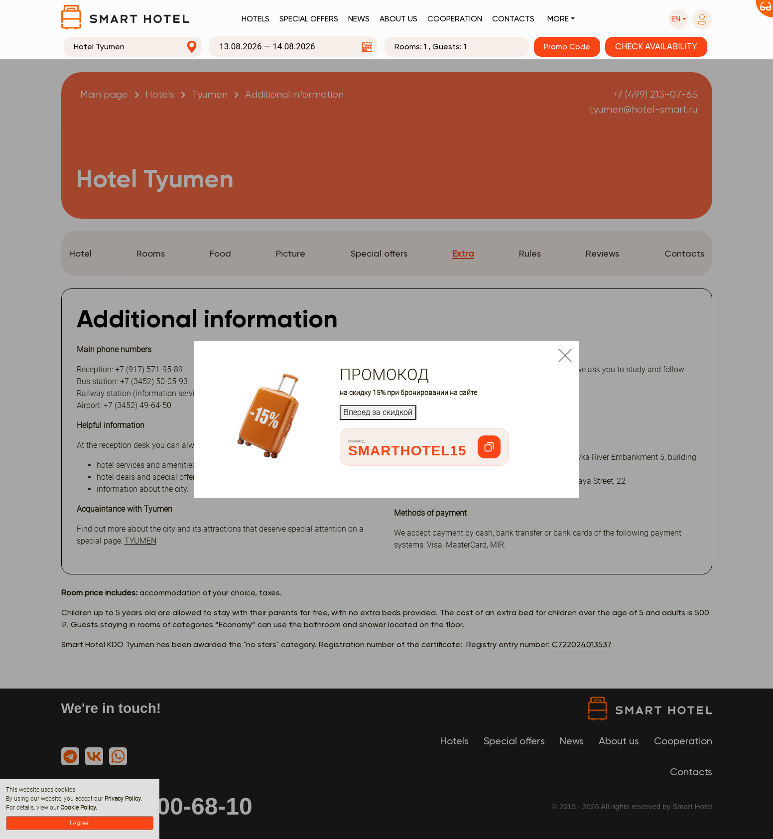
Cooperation (454, 18)
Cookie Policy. (78, 807)
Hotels (255, 18)
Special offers (308, 18)
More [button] (558, 18)
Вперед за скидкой (378, 412)
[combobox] (133, 47)
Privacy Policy (122, 798)
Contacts (513, 18)
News (359, 18)
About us (398, 18)
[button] (678, 19)
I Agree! (80, 823)
